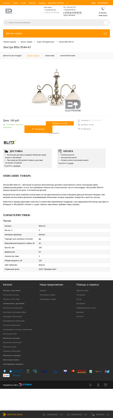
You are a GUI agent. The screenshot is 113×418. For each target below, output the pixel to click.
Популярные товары (47, 295)
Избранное (77, 415)
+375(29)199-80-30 (69, 10)
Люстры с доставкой (11, 290)
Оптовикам (80, 295)
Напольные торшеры (11, 355)
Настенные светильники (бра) (14, 312)
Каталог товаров (56, 33)
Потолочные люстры (11, 295)
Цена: (11, 120)
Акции (15, 3)
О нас (23, 3)
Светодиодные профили (13, 364)
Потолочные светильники (13, 308)
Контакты (79, 316)
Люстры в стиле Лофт (11, 299)
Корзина (100, 415)
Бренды (42, 3)
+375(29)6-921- (49, 10)
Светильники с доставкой (13, 303)
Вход (93, 3)
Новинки (6, 3)
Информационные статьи (86, 308)
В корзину (38, 129)
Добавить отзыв (86, 125)
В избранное (84, 129)
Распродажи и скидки (48, 299)
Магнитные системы (11, 338)
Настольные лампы (11, 360)
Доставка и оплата (56, 3)
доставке (17, 166)
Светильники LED (10, 334)
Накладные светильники (12, 316)
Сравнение (53, 415)
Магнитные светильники (12, 342)
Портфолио (80, 303)
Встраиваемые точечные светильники (17, 329)
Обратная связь (82, 290)
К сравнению (52, 133)
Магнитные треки (9, 347)
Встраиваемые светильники (13, 321)
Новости (32, 3)
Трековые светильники (11, 351)
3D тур (78, 299)
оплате (71, 163)
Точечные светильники (11, 325)
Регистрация (102, 3)
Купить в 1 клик (60, 123)
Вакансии (80, 312)
